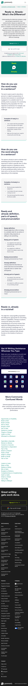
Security (17, 620)
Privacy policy (18, 607)
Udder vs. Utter (5, 434)
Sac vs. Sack (4, 428)
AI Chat (3, 603)
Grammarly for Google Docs (4, 561)
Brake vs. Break (5, 456)
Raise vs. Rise (5, 465)
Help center (4, 664)
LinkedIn (4, 676)
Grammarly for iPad (5, 571)
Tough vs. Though (6, 432)
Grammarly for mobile (4, 564)
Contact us (3, 666)
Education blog (18, 560)
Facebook (4, 669)
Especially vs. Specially (7, 441)
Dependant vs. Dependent (9, 447)
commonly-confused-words (8, 6)
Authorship (3, 631)
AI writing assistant (19, 550)
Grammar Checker (5, 583)
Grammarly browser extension (6, 539)
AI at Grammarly (19, 545)
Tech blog (17, 557)
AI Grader (3, 636)
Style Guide (3, 621)
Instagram (4, 671)
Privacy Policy (17, 54)
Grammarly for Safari (4, 547)
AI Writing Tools (4, 606)
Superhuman (19, 584)
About (16, 586)
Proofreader (4, 656)
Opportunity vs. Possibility (9, 419)
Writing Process (18, 552)
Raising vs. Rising (6, 467)
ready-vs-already (21, 6)
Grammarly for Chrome (4, 543)
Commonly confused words (19, 565)
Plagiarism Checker (5, 586)
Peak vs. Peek (5, 452)
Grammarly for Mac (5, 536)
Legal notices (18, 625)
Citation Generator (5, 596)
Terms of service (18, 610)
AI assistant (17, 542)
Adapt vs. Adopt (6, 454)
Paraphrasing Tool (5, 601)
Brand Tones (4, 628)
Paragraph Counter (5, 616)
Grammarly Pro (18, 528)
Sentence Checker (5, 645)
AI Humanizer (4, 593)
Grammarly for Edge (6, 554)
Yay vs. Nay (4, 449)
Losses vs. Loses (6, 463)
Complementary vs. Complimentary (11, 473)
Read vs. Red (5, 421)
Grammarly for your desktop (5, 529)
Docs (2, 526)
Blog (16, 555)
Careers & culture (19, 595)
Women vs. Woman (6, 443)
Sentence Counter (5, 618)
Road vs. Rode (5, 423)
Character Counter (5, 613)
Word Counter (4, 611)
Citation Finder (4, 633)
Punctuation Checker (4, 649)
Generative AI (18, 547)
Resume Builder (4, 640)
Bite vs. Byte (4, 469)
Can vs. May (4, 479)
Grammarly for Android (4, 575)
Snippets (3, 623)
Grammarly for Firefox (4, 551)
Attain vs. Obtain (6, 477)
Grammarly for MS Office (5, 557)
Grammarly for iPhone (4, 568)
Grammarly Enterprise (17, 536)
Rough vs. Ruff (5, 426)
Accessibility (17, 622)
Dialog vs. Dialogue (6, 481)
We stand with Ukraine (18, 589)
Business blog (18, 562)
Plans (16, 526)
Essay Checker (4, 598)
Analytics (3, 626)
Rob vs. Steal (5, 424)
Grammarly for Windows (4, 533)
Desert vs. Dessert (6, 451)
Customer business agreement (19, 613)
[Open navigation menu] (25, 2)
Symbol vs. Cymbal (6, 430)
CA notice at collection (17, 617)
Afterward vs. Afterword (8, 436)
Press (16, 597)
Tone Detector (4, 608)
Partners (17, 602)
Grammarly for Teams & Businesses (19, 532)
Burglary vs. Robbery (7, 471)
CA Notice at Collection (20, 56)
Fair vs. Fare (4, 458)
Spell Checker (4, 643)
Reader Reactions (5, 638)
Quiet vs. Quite (5, 475)
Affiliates (17, 600)
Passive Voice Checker (4, 652)
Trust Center (18, 605)
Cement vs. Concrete (7, 445)
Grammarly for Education (18, 539)
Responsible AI (18, 592)
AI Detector (4, 591)
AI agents (3, 588)
